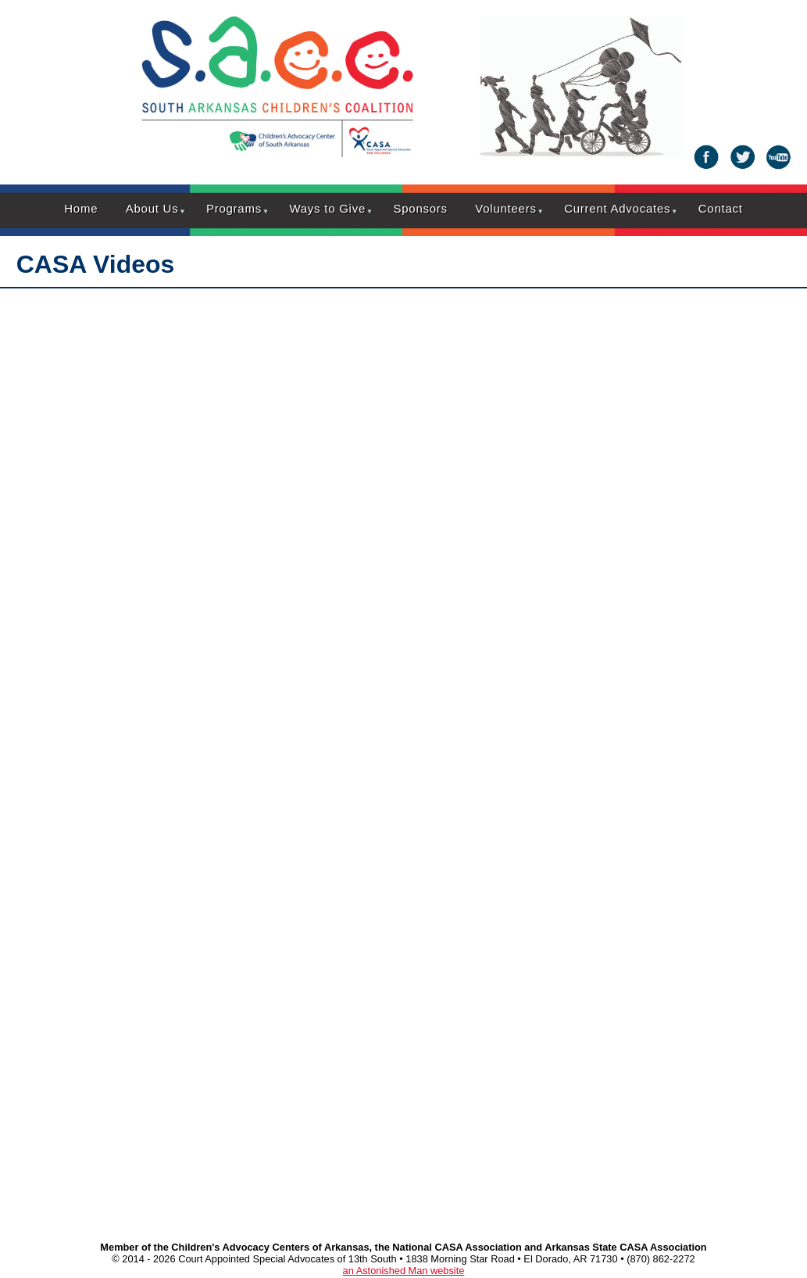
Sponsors (420, 208)
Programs (234, 208)
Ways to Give (327, 208)
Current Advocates (617, 208)
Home (81, 208)
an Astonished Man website (404, 1270)
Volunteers (505, 208)
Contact (720, 208)
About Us (152, 208)
